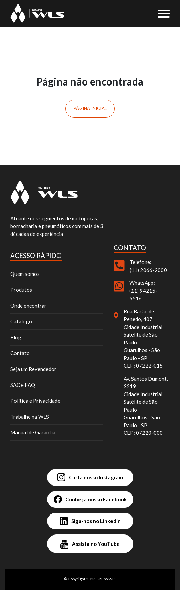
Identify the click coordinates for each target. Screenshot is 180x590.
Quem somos (25, 274)
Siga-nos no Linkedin (90, 521)
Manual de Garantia (32, 432)
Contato (20, 353)
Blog (15, 337)
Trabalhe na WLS (29, 416)
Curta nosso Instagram (90, 477)
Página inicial (90, 108)
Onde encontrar (28, 305)
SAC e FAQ (22, 385)
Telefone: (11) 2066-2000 (148, 266)
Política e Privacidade (35, 401)
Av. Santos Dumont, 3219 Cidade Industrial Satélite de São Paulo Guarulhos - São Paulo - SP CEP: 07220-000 (146, 406)
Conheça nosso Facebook (90, 499)
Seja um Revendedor (33, 369)
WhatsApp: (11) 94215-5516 (143, 290)
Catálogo (21, 321)
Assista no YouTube (90, 544)
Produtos (21, 290)
